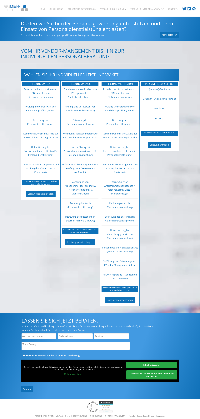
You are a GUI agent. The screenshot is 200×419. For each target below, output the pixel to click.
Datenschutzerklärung (67, 355)
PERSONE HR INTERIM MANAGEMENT (146, 9)
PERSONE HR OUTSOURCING (82, 9)
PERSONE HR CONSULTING (113, 9)
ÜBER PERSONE (57, 9)
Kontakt (132, 416)
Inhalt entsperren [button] (151, 365)
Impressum (160, 416)
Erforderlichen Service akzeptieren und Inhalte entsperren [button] (151, 375)
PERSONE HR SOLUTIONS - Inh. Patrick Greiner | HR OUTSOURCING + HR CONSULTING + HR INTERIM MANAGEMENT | (81, 416)
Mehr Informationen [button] (73, 374)
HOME (42, 9)
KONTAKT (173, 9)
